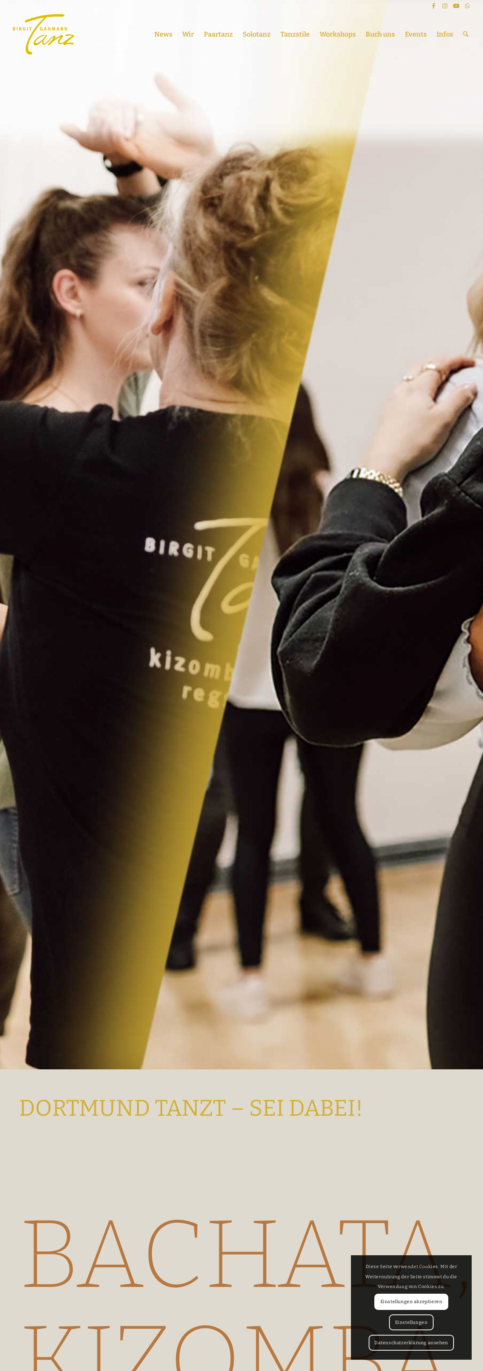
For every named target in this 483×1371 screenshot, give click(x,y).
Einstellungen (411, 1322)
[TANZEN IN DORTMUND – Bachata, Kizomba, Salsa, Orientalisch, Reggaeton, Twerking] (43, 34)
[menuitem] (163, 34)
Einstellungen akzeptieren (411, 1301)
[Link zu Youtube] (456, 5)
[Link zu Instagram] (445, 5)
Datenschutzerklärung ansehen (411, 1342)
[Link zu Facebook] (433, 5)
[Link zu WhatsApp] (467, 5)
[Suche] (465, 34)
